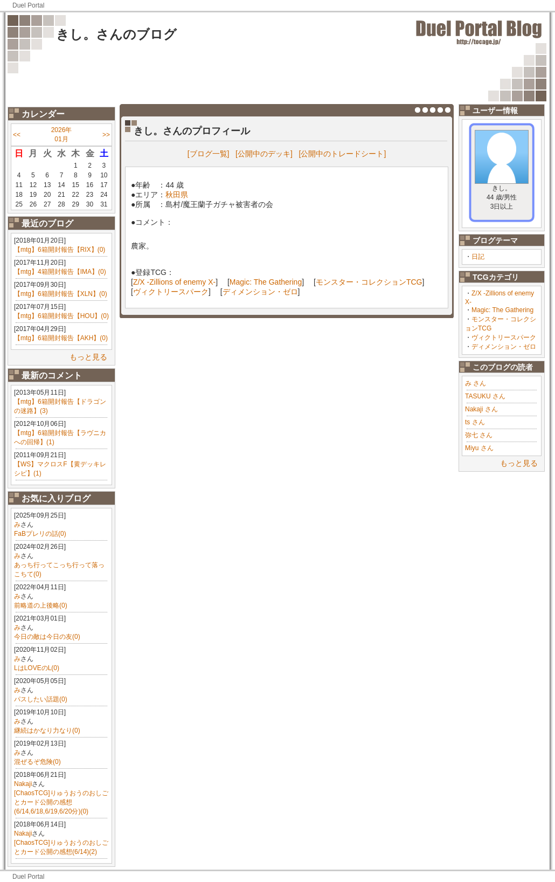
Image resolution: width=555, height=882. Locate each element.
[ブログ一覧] (209, 153)
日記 (477, 256)
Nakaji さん (481, 409)
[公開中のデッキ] (264, 153)
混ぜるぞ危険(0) (37, 762)
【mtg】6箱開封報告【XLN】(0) (60, 294)
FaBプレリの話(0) (40, 534)
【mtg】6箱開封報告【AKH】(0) (61, 338)
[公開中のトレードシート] (342, 153)
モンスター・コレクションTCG (369, 282)
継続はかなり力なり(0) (47, 730)
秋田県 (176, 194)
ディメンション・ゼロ (503, 346)
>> (106, 135)
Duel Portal (28, 5)
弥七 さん (478, 435)
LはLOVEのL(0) (36, 668)
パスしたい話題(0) (40, 699)
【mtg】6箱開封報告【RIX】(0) (59, 249)
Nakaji (23, 784)
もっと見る (88, 357)
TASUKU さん (485, 396)
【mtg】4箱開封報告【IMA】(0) (60, 271)
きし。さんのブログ (116, 34)
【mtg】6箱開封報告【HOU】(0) (61, 316)
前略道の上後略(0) (40, 605)
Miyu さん (479, 448)
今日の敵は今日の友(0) (47, 636)
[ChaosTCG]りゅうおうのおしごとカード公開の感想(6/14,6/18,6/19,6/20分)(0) (61, 802)
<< (16, 135)
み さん (475, 383)
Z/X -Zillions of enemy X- (174, 282)
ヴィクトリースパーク (503, 337)
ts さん (475, 422)
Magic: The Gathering (502, 310)
